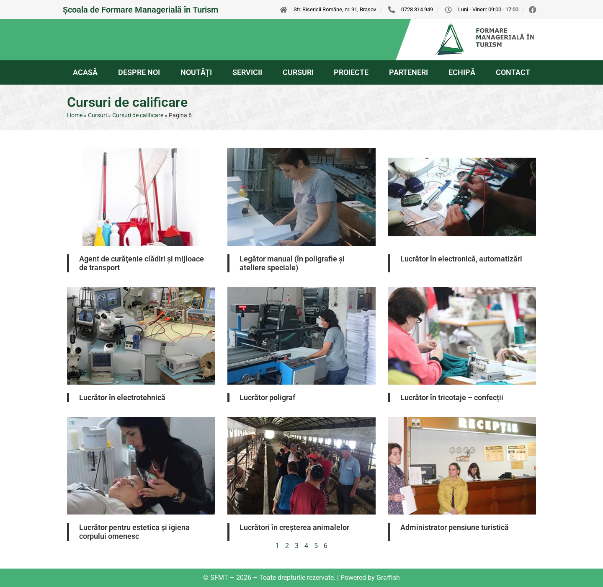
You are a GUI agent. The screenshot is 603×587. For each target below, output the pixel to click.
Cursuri (97, 115)
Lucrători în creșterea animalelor (294, 527)
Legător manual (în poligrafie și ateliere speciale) (292, 263)
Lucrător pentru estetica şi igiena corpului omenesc (134, 532)
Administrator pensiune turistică (454, 527)
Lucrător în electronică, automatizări (461, 258)
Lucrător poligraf (267, 397)
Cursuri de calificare (137, 115)
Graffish (388, 578)
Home (74, 115)
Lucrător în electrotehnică (122, 397)
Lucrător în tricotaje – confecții (451, 397)
